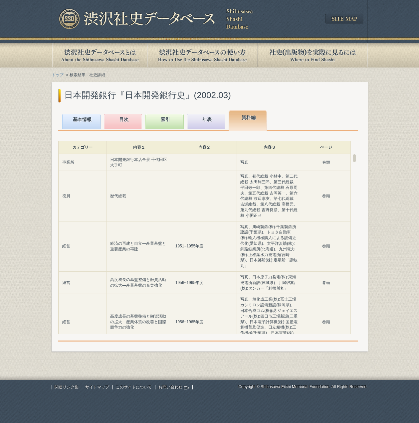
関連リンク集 (67, 387)
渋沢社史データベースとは (99, 55)
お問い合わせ (170, 387)
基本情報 (82, 119)
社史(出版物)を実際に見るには (312, 55)
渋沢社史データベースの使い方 (202, 55)
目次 (123, 119)
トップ (58, 74)
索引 (165, 119)
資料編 (249, 117)
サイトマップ (97, 387)
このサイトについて (134, 387)
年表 (207, 119)
